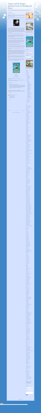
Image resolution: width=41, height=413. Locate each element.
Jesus (26, 261)
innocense (27, 258)
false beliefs (27, 177)
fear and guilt (27, 179)
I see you (27, 254)
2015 (27, 74)
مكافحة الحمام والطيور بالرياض (12, 97)
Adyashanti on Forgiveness (28, 89)
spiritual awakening (28, 346)
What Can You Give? (29, 93)
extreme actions (27, 175)
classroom (27, 143)
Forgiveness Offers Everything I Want (29, 85)
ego (26, 165)
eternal (26, 174)
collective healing (27, 146)
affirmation (27, 114)
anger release (27, 117)
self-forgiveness (27, 332)
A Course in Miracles (28, 106)
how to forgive (27, 252)
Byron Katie (27, 134)
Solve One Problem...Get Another (28, 83)
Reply (10, 88)
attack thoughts (27, 122)
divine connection (27, 156)
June (27, 80)
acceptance (27, 108)
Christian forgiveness (28, 141)
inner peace (27, 257)
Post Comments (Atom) (17, 112)
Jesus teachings (27, 262)
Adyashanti (27, 113)
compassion (27, 147)
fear (26, 178)
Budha (26, 132)
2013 (27, 102)
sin (26, 341)
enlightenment (27, 172)
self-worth (27, 335)
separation (27, 337)
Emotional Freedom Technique (29, 168)
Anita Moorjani (27, 119)
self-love (27, 334)
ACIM (26, 109)
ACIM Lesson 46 (27, 110)
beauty (26, 124)
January (28, 101)
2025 (27, 72)
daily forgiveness (27, 149)
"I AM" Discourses (28, 105)
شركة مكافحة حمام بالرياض (12, 96)
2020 (27, 73)
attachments (27, 121)
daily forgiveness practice (28, 150)
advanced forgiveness (28, 112)
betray (26, 125)
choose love (27, 138)
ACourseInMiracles (28, 111)
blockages (27, 129)
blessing (27, 128)
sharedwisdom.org (28, 339)
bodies (26, 131)
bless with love (27, 127)
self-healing (27, 333)
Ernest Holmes (27, 173)
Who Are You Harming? (28, 91)
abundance (27, 107)
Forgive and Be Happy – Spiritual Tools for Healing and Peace (20, 6)
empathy (27, 171)
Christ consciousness (28, 140)
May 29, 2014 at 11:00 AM (21, 90)
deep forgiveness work (28, 153)
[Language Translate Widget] (29, 52)
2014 (27, 75)
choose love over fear (28, 139)
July (27, 79)
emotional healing (27, 169)
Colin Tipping (27, 145)
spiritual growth (27, 349)
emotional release (28, 170)
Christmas (27, 142)
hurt (26, 253)
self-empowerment (28, 331)
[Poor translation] (2, 403)
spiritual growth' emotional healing (29, 350)
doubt (26, 161)
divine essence (27, 157)
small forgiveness (27, 342)
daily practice (27, 151)
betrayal (27, 126)
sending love (27, 336)
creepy (26, 148)
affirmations (27, 115)
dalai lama (27, 152)
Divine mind (27, 159)
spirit (26, 345)
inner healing (27, 256)
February (28, 100)
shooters (27, 340)
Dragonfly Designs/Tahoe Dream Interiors (13, 90)
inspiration (27, 259)
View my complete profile (28, 383)
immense (27, 255)
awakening (27, 123)
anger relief (27, 118)
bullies (26, 133)
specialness (27, 344)
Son (26, 343)
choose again (27, 137)
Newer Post (9, 110)
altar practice (27, 116)
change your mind (28, 136)
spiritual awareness (28, 347)
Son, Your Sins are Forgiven (29, 92)
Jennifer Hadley (27, 260)
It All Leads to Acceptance (28, 86)
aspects (26, 120)
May (27, 81)
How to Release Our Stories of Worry (29, 88)
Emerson (27, 166)
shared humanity (27, 338)
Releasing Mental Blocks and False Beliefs (29, 96)
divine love (27, 158)
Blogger (21, 399)
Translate (30, 53)
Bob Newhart (27, 130)
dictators (27, 154)
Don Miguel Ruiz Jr (28, 160)
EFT (26, 164)
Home (16, 110)
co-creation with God (28, 144)
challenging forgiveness (28, 135)
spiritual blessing (27, 348)
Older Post (23, 110)
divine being (27, 155)
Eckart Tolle (27, 163)
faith (26, 176)
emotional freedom (28, 167)
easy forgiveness (27, 162)
